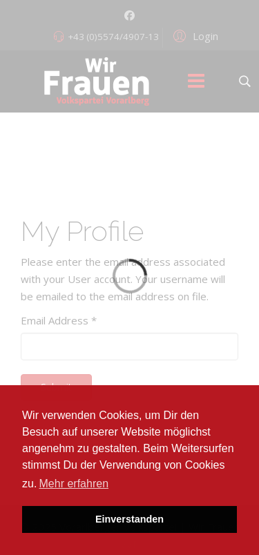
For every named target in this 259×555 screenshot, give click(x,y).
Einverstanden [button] (129, 519)
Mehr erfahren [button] (74, 483)
